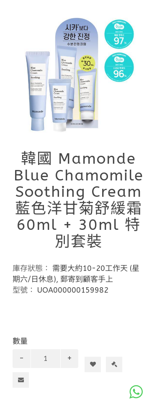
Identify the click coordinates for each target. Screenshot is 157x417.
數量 (20, 341)
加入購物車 (96, 349)
